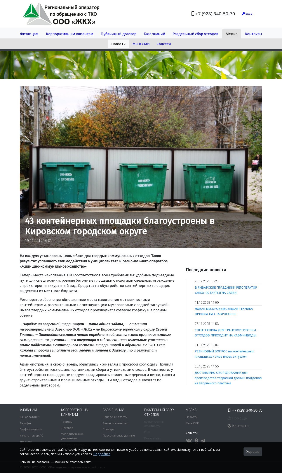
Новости (118, 44)
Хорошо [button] (252, 451)
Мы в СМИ (141, 44)
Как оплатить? (29, 417)
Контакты (253, 33)
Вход (247, 14)
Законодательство (116, 423)
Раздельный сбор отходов (195, 33)
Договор (26, 442)
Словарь (108, 429)
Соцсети (164, 44)
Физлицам (29, 33)
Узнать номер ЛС (31, 435)
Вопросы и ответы (115, 417)
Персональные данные (119, 435)
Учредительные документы (72, 436)
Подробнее (101, 454)
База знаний (154, 33)
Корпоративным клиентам (69, 33)
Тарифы (25, 423)
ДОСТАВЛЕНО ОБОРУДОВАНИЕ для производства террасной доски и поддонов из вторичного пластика (228, 378)
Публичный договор (118, 33)
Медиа (231, 33)
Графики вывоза (31, 429)
